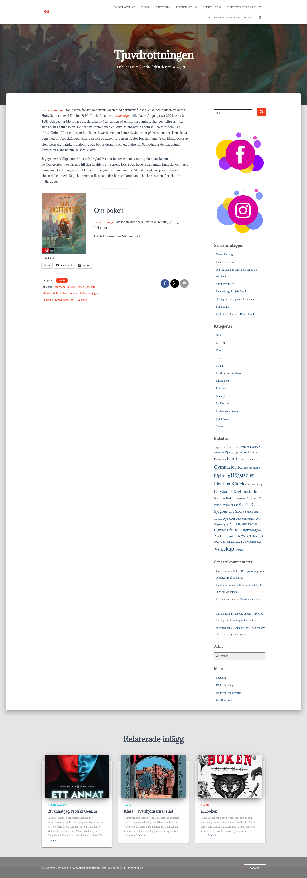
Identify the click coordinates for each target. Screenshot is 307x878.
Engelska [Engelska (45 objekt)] (220, 459)
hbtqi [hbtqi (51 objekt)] (239, 467)
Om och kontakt (124, 7)
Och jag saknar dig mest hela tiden (235, 299)
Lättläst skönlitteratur (227, 411)
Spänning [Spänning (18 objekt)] (218, 519)
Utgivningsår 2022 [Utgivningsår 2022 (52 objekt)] (235, 536)
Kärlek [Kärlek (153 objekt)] (237, 483)
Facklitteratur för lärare (229, 373)
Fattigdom (59, 286)
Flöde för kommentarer (228, 692)
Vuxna (219, 426)
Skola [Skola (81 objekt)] (239, 511)
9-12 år (61, 280)
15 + (218, 350)
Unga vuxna (222, 418)
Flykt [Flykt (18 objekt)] (242, 459)
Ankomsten (232, 591)
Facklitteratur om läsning (244, 7)
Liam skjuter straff (226, 262)
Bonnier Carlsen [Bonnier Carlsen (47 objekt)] (249, 447)
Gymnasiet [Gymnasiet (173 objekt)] (225, 467)
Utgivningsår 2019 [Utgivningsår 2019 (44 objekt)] (248, 524)
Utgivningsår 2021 (65, 299)
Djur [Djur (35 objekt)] (227, 452)
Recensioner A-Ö (186, 7)
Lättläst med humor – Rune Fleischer (236, 314)
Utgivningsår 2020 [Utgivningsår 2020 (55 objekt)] (227, 530)
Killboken (209, 811)
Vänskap (82, 299)
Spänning (48, 299)
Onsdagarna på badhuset (229, 577)
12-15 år (220, 342)
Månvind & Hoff (52, 293)
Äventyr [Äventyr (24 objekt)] (239, 549)
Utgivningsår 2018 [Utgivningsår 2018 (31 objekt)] (224, 524)
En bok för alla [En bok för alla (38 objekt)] (247, 452)
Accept (254, 867)
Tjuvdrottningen (55, 110)
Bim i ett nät (223, 306)
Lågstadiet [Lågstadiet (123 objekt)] (223, 491)
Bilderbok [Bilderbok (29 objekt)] (232, 447)
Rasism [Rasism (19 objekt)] (231, 512)
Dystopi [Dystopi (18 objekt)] (234, 452)
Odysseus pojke (236, 634)
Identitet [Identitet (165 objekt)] (222, 483)
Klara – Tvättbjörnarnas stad (148, 811)
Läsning (220, 396)
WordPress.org (224, 700)
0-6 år (219, 335)
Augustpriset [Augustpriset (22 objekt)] (220, 447)
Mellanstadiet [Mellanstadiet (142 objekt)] (247, 491)
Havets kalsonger (225, 254)
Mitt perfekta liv (225, 283)
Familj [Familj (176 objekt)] (233, 459)
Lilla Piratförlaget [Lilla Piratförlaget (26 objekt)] (254, 484)
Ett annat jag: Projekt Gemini (232, 291)
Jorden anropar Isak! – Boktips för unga (238, 571)
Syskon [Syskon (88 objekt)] (229, 518)
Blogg (145, 7)
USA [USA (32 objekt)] (238, 518)
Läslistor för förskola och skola (229, 17)
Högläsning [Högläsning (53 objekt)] (222, 476)
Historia (71, 286)
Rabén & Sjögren (89, 293)
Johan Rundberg (86, 286)
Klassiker (221, 388)
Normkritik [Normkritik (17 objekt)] (240, 499)
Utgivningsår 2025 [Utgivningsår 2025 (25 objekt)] (252, 541)
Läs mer (52, 840)
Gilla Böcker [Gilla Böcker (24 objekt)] (252, 459)
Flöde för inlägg (225, 685)
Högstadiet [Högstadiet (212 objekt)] (242, 475)
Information (222, 380)
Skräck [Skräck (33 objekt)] (249, 511)
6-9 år (219, 358)
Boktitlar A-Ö (212, 7)
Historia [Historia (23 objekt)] (248, 467)
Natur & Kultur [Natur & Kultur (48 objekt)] (224, 498)
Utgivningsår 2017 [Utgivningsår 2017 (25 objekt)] (251, 518)
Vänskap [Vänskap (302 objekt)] (224, 548)
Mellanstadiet (70, 293)
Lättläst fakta (223, 403)
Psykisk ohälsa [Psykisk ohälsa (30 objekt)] (229, 504)
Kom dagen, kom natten (243, 620)
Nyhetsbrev (162, 7)
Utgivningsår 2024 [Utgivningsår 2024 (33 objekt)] (231, 541)
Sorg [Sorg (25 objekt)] (256, 511)
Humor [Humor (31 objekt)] (257, 467)
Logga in (221, 677)
